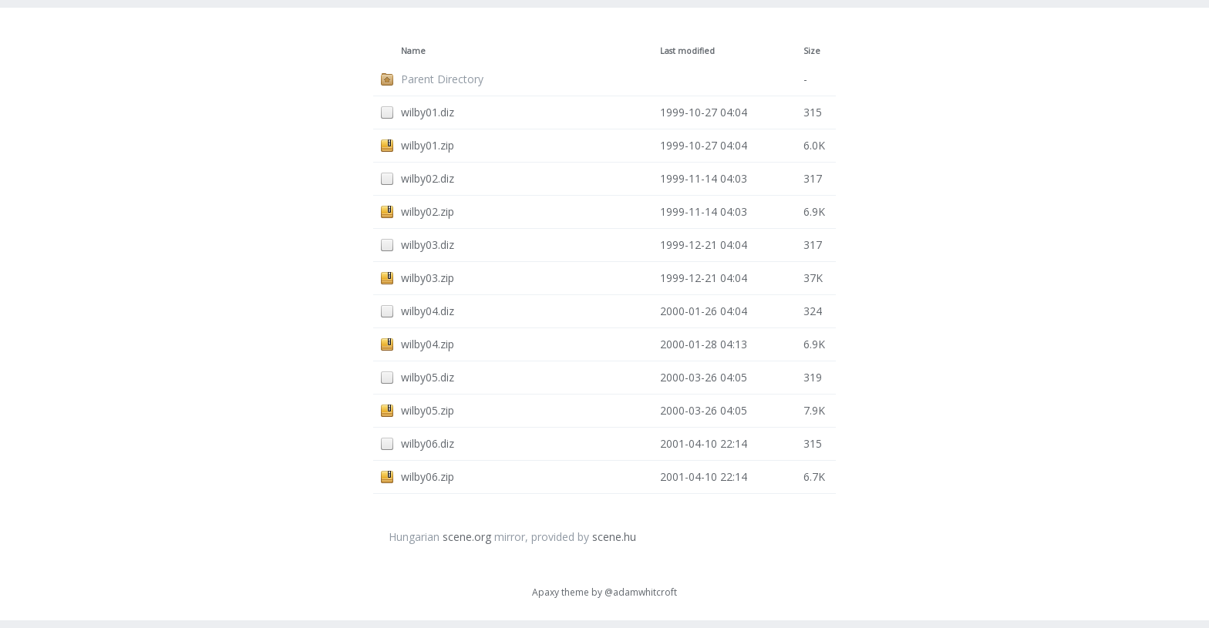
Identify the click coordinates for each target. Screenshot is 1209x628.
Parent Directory (442, 79)
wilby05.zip (427, 410)
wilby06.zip (427, 476)
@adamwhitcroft (640, 592)
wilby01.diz (427, 112)
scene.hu (614, 536)
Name (413, 50)
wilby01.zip (427, 145)
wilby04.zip (427, 344)
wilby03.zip (427, 277)
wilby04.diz (427, 311)
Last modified (687, 50)
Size (811, 50)
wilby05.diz (427, 377)
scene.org (467, 536)
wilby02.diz (427, 178)
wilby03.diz (427, 244)
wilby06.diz (427, 443)
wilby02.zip (427, 211)
